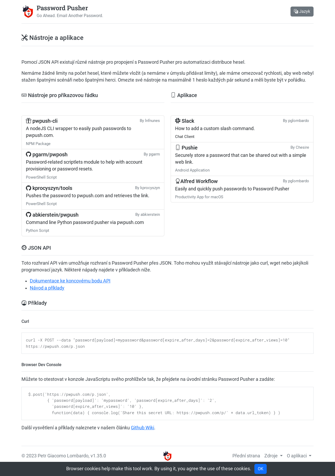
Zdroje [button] (271, 455)
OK (260, 468)
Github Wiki (142, 427)
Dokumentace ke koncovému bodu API (70, 281)
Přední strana (246, 455)
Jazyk (302, 11)
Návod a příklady (47, 288)
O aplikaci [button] (297, 455)
